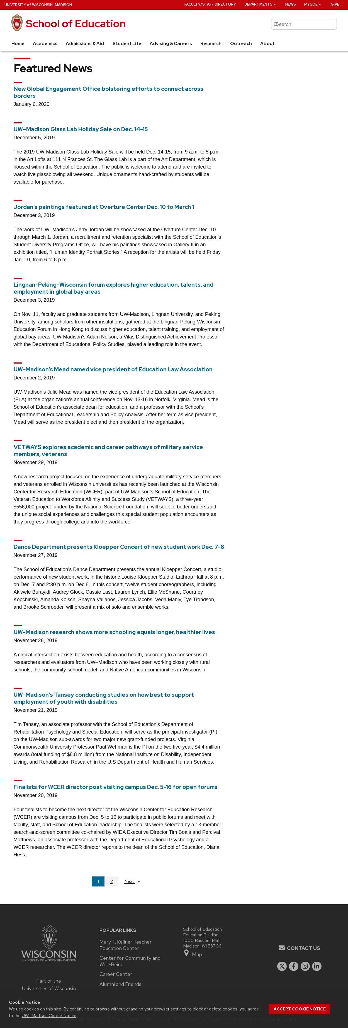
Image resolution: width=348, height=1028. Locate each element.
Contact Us (303, 948)
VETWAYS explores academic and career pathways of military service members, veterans (108, 451)
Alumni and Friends (120, 984)
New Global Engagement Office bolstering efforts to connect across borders (108, 92)
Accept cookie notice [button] (300, 1009)
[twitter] (282, 966)
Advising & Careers (171, 44)
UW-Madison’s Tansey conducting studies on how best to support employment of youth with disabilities (104, 698)
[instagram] (305, 966)
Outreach (241, 44)
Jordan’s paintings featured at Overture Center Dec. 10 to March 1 (104, 207)
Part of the (49, 985)
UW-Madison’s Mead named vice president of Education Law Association (113, 369)
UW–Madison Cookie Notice (49, 1016)
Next (134, 881)
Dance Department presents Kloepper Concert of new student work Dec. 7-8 (119, 546)
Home (18, 44)
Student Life (127, 44)
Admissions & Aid (85, 44)
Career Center (115, 974)
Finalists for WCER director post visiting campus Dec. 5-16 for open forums (116, 787)
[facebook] (293, 966)
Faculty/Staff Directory (210, 4)
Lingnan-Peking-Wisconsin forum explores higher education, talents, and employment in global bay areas (113, 288)
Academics (45, 44)
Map (192, 953)
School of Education (76, 23)
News (290, 4)
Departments (261, 4)
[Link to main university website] (49, 962)
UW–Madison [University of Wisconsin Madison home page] (38, 5)
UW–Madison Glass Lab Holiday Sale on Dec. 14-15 (81, 129)
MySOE (313, 4)
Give (335, 4)
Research (211, 44)
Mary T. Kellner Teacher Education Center (125, 945)
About (267, 44)
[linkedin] (317, 966)
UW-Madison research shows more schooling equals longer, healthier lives (114, 632)
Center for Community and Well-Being (129, 961)
